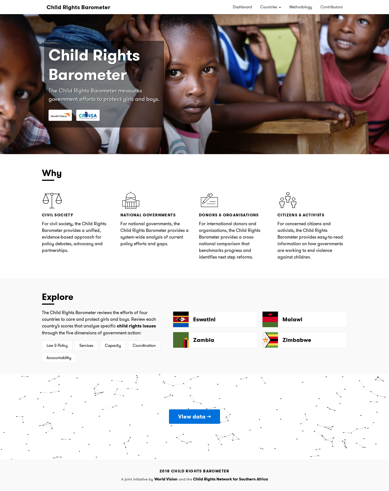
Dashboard (242, 6)
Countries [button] (270, 6)
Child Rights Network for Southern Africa (230, 479)
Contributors (331, 6)
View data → (194, 416)
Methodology (300, 6)
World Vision (166, 479)
